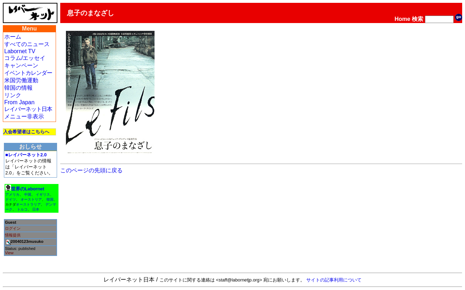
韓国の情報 (18, 88)
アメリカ (12, 194)
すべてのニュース (27, 44)
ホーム (12, 37)
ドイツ (10, 199)
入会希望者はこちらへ (26, 131)
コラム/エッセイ (24, 58)
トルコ (22, 209)
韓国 (50, 199)
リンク (12, 95)
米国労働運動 (21, 80)
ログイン (13, 228)
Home (402, 19)
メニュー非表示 (24, 116)
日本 (35, 209)
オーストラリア (28, 204)
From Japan (19, 102)
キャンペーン (21, 65)
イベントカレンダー (28, 73)
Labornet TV (19, 51)
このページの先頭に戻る (91, 170)
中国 (27, 194)
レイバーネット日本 (28, 109)
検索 (417, 19)
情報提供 (13, 235)
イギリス (43, 194)
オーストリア (31, 199)
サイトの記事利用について (334, 280)
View (9, 253)
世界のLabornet (27, 188)
